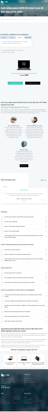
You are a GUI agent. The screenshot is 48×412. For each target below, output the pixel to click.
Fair (12, 37)
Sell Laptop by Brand (28, 403)
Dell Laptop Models (16, 399)
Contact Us (3, 399)
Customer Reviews (28, 399)
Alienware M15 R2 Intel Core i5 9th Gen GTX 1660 (24, 73)
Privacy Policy (15, 403)
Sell (5, 19)
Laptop (8, 19)
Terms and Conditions (5, 403)
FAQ (13, 401)
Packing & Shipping (16, 397)
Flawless (20, 37)
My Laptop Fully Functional (16, 52)
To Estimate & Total (33, 83)
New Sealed (28, 37)
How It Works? (4, 397)
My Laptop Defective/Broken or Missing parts (16, 50)
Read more (24, 165)
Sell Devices (26, 401)
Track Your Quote (39, 401)
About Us (26, 397)
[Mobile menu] (46, 2)
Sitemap (37, 399)
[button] (4, 194)
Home (2, 19)
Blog (37, 397)
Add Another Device (15, 83)
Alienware (13, 19)
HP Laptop (24, 200)
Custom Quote (4, 401)
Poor (4, 37)
